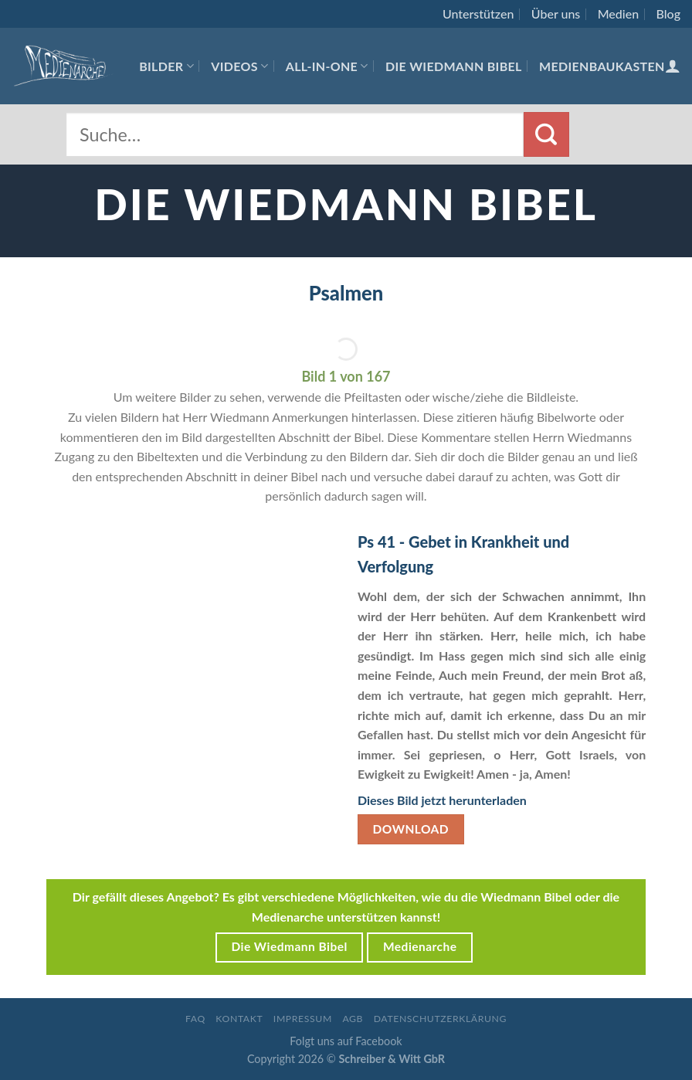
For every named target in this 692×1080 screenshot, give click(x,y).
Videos (239, 66)
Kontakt (239, 1018)
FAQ (195, 1018)
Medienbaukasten (602, 66)
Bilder (166, 66)
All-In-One (327, 66)
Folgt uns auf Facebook (346, 1041)
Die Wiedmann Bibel (453, 66)
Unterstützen (478, 13)
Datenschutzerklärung (440, 1018)
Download (411, 829)
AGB (352, 1018)
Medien (618, 13)
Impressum (302, 1018)
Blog (668, 13)
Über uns (556, 13)
